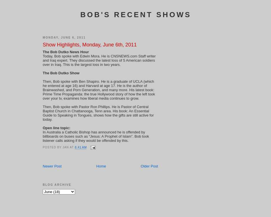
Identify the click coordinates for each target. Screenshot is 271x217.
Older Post (149, 166)
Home (101, 166)
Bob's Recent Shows (135, 14)
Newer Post (52, 166)
